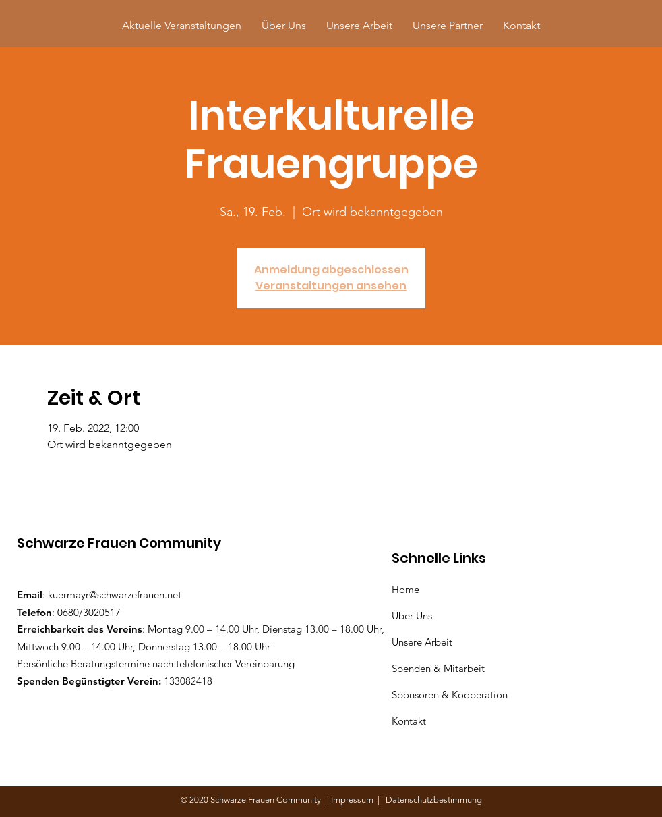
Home (408, 589)
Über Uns (413, 615)
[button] (447, 25)
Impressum (354, 800)
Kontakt (409, 720)
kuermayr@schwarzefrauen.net (114, 594)
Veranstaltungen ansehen (331, 285)
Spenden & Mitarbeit (438, 668)
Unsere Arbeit (423, 642)
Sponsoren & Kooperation (451, 694)
